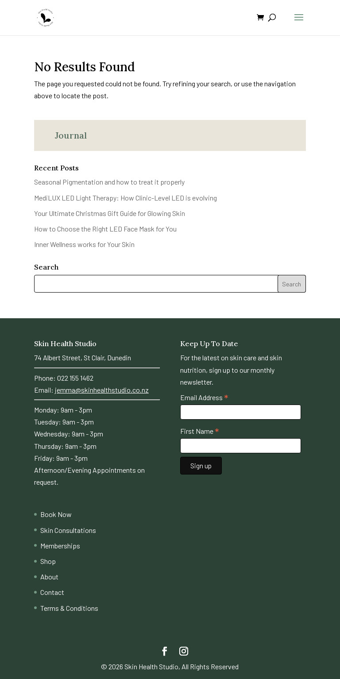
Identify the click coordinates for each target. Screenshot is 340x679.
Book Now (56, 514)
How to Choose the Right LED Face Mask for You (105, 228)
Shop (48, 561)
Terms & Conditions (69, 608)
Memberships (60, 545)
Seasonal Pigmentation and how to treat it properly (109, 181)
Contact (52, 592)
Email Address (204, 397)
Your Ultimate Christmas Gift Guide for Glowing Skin (109, 213)
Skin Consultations (68, 530)
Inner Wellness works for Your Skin (84, 244)
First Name (199, 431)
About (49, 576)
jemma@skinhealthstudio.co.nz (102, 390)
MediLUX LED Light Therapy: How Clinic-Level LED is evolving (125, 197)
